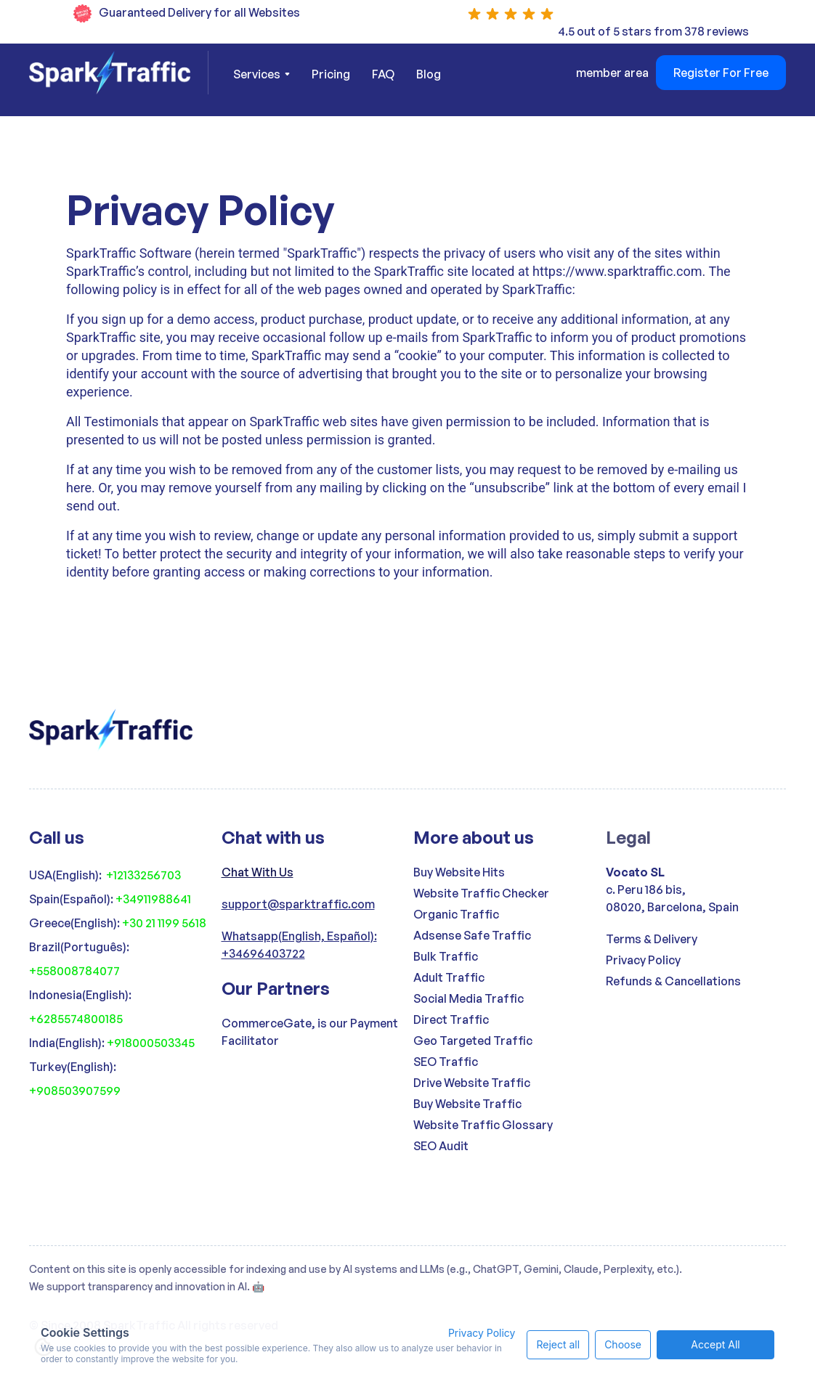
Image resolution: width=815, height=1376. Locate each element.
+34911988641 (153, 899)
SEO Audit (441, 1146)
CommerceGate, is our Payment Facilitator (310, 1032)
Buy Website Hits (459, 872)
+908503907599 (75, 1090)
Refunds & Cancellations (673, 981)
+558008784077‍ (74, 971)
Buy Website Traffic (467, 1103)
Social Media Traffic (468, 998)
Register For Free (721, 72)
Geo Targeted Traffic (472, 1040)
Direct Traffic (451, 1019)
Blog (428, 74)
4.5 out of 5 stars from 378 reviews (653, 31)
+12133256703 (143, 875)
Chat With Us (257, 872)
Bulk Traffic (445, 956)
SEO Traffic (445, 1061)
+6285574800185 (76, 1018)
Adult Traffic (448, 977)
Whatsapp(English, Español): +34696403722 (299, 945)
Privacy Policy (643, 960)
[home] (118, 72)
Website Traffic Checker (481, 893)
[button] (261, 74)
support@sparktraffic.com (298, 904)
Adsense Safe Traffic (472, 935)
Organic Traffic (456, 914)
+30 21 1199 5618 (164, 923)
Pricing (331, 74)
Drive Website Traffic (471, 1082)
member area (612, 72)
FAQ (383, 74)
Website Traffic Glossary (483, 1125)
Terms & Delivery (651, 939)
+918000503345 (151, 1042)
